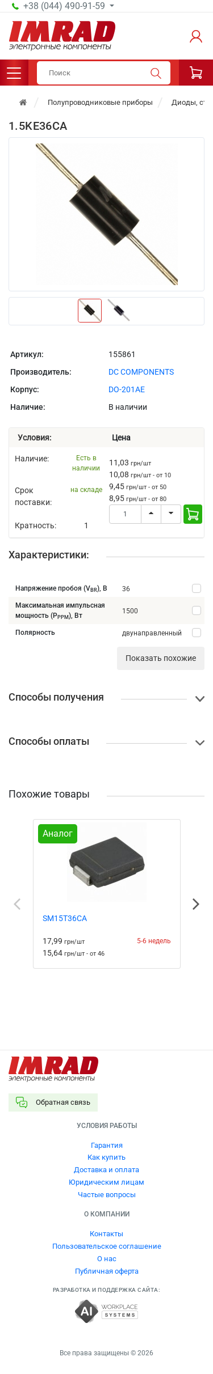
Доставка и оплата (106, 1169)
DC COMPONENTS (141, 371)
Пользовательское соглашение (106, 1246)
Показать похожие (161, 658)
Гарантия (107, 1145)
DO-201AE (126, 389)
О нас (106, 1258)
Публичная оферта (107, 1271)
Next (195, 904)
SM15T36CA (65, 918)
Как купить (106, 1157)
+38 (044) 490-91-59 (65, 6)
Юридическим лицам (106, 1182)
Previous (17, 904)
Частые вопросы (107, 1194)
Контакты (106, 1233)
